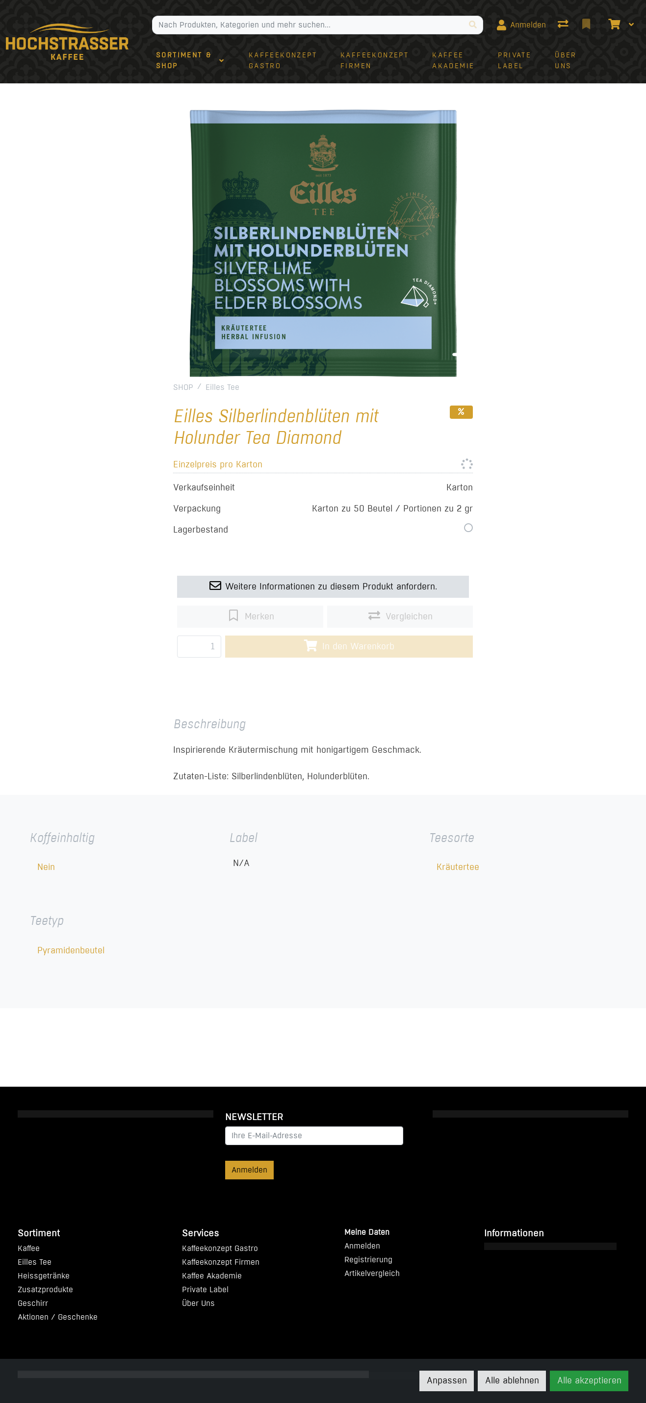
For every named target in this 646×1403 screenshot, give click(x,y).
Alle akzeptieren (589, 1380)
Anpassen (447, 1380)
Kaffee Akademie (212, 1275)
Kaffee (29, 1248)
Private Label (205, 1289)
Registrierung (368, 1259)
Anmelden (249, 1169)
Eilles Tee (222, 387)
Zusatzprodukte (45, 1289)
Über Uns (198, 1303)
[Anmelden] (521, 25)
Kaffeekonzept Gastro (220, 1248)
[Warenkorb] (613, 25)
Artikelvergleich (372, 1273)
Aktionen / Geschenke (58, 1317)
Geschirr (33, 1303)
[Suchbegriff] (308, 25)
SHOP (183, 387)
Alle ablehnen (512, 1380)
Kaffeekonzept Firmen (220, 1262)
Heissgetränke (44, 1275)
